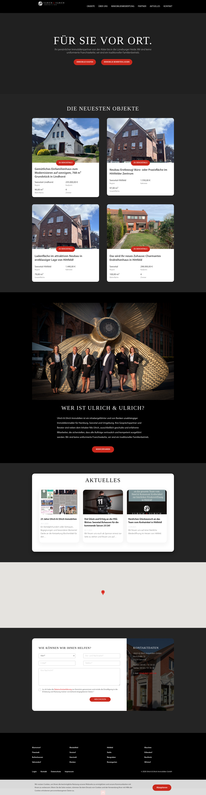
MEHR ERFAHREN (103, 456)
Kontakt (168, 6)
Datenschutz (56, 778)
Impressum (69, 778)
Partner (142, 6)
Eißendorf (148, 759)
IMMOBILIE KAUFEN (84, 69)
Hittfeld (110, 754)
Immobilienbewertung (122, 6)
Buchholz (148, 764)
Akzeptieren (161, 788)
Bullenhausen (37, 764)
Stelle (109, 759)
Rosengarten (112, 769)
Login (34, 778)
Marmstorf (36, 754)
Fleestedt (35, 759)
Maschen (147, 754)
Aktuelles (155, 6)
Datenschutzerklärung (63, 696)
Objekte (91, 6)
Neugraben (111, 764)
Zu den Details (66, 169)
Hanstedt (73, 764)
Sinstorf (72, 759)
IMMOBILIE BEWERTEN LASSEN (117, 69)
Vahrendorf (36, 769)
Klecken (72, 769)
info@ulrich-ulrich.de (147, 680)
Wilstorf (147, 769)
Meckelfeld (73, 754)
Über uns (103, 6)
